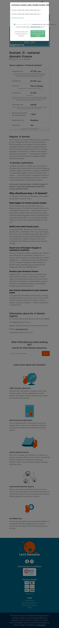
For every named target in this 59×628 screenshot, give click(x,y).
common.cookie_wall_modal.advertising (28, 27)
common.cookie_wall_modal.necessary (28, 24)
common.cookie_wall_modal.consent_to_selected (21, 34)
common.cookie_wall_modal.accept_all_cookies (37, 34)
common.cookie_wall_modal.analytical (44, 24)
